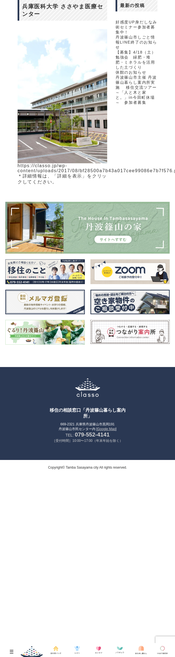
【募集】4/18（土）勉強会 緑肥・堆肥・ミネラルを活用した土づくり (136, 59)
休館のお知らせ (131, 72)
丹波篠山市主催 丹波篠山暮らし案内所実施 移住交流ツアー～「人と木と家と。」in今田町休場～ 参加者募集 (136, 90)
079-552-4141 (92, 434)
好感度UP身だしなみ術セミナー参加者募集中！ (136, 27)
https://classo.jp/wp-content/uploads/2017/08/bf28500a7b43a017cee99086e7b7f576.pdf (62, 168)
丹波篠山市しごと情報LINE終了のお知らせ (136, 42)
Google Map (106, 429)
